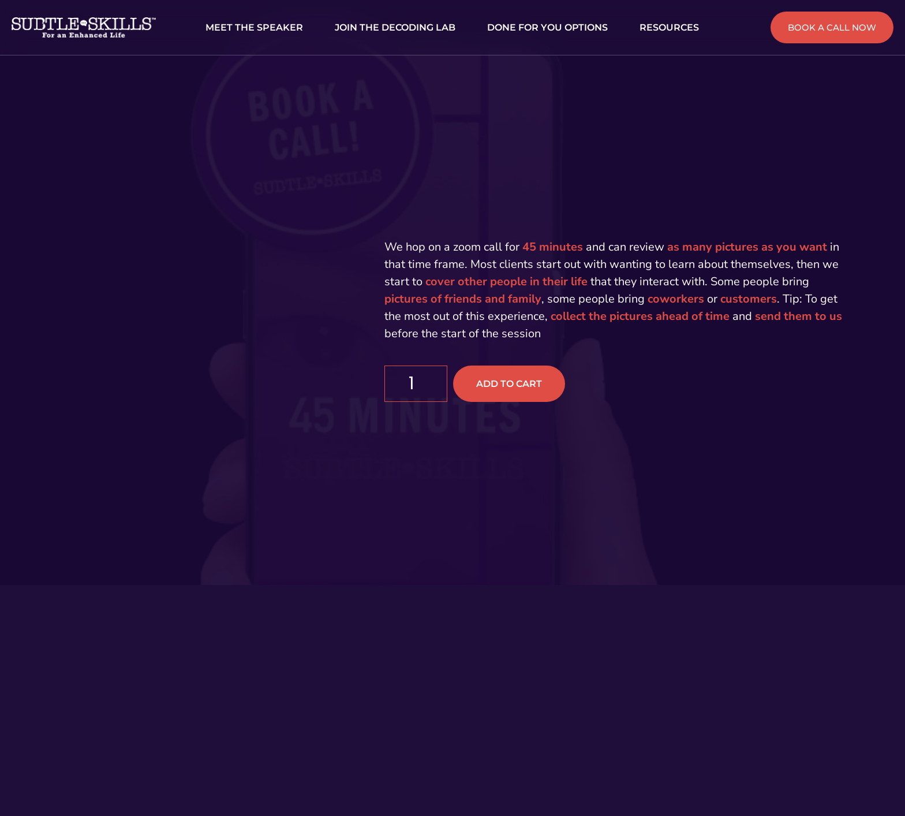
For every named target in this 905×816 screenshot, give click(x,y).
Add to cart (509, 383)
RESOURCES (669, 27)
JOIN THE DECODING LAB (395, 27)
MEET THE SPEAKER (254, 27)
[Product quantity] (415, 384)
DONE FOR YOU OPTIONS (547, 27)
